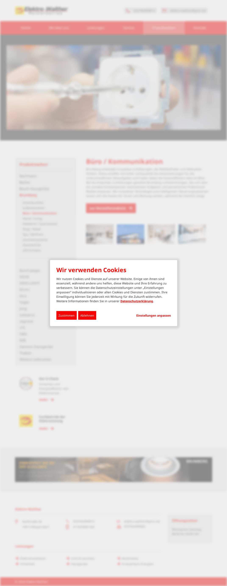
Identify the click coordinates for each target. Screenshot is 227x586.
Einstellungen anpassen (153, 315)
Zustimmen (66, 315)
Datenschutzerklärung (136, 301)
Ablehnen (87, 315)
